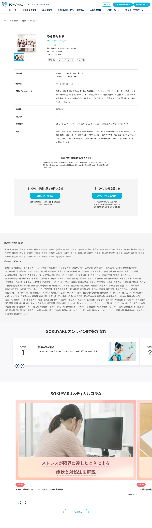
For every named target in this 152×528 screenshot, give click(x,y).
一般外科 (22, 274)
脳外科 (95, 289)
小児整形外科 (29, 267)
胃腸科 (35, 296)
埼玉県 (81, 249)
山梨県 (141, 249)
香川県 (134, 252)
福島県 (52, 249)
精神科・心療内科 (38, 303)
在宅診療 (61, 271)
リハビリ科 (41, 267)
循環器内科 (71, 306)
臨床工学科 (107, 274)
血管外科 (118, 281)
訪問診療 (101, 281)
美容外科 (77, 310)
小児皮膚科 (52, 267)
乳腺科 (143, 281)
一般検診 (122, 296)
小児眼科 (18, 281)
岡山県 (105, 252)
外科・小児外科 (60, 299)
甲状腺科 (52, 278)
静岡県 (22, 252)
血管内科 (52, 271)
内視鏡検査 (85, 289)
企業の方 (106, 4)
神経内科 (131, 296)
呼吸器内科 (10, 306)
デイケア (46, 292)
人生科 (70, 296)
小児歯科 (133, 289)
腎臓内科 (9, 313)
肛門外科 (111, 310)
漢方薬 (74, 281)
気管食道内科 (130, 306)
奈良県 (74, 252)
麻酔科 (26, 313)
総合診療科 (81, 278)
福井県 (134, 249)
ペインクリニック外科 (60, 281)
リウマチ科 (104, 303)
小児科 (52, 306)
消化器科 (9, 303)
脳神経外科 (141, 310)
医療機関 (15, 20)
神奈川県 (104, 249)
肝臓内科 (56, 285)
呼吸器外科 (21, 306)
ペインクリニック (82, 274)
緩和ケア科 (25, 285)
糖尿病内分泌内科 (114, 267)
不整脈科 (94, 285)
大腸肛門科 (95, 274)
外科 (29, 306)
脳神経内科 (130, 310)
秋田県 (37, 249)
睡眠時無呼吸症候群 (80, 285)
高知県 (8, 256)
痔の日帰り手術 (11, 289)
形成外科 (61, 306)
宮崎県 (52, 256)
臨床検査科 (83, 281)
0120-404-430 (46, 195)
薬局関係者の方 (141, 4)
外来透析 (137, 278)
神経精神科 (113, 278)
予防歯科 (127, 281)
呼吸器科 (119, 299)
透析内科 (101, 296)
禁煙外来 (9, 299)
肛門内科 (37, 292)
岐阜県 (15, 252)
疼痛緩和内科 (101, 278)
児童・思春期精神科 (90, 292)
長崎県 (30, 256)
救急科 (90, 278)
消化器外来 (74, 289)
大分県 (44, 256)
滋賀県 (44, 252)
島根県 (98, 252)
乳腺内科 (37, 281)
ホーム (6, 20)
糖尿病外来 (127, 292)
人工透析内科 (96, 271)
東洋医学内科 (90, 296)
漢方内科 (110, 299)
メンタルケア (115, 292)
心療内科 (81, 306)
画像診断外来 (125, 278)
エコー (30, 289)
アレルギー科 (73, 303)
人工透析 (70, 274)
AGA (138, 296)
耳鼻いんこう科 (98, 310)
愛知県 (30, 252)
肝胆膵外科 (118, 271)
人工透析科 (32, 274)
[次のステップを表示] (22, 366)
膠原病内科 (114, 285)
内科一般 (60, 274)
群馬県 (74, 249)
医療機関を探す (29, 10)
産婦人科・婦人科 (21, 303)
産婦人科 (31, 310)
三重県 (37, 252)
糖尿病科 (26, 278)
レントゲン (38, 289)
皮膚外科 (43, 296)
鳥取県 (90, 252)
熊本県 (37, 256)
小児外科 (44, 306)
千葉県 (88, 249)
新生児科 (89, 267)
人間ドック (9, 296)
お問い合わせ (113, 10)
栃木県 (66, 249)
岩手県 (22, 249)
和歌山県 (82, 252)
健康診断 (104, 292)
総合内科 (55, 292)
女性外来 (18, 267)
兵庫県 (66, 252)
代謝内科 (9, 281)
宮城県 (30, 249)
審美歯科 (27, 281)
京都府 (52, 252)
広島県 (112, 252)
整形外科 (113, 306)
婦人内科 (78, 296)
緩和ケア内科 (78, 267)
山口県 (119, 252)
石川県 (127, 249)
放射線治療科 (33, 271)
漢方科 (44, 278)
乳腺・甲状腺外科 (29, 299)
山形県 (44, 249)
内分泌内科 (134, 303)
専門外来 (110, 289)
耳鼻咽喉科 (141, 299)
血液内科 (18, 313)
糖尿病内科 (67, 310)
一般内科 (103, 285)
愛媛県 (141, 252)
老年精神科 (111, 296)
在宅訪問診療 (64, 267)
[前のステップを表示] (17, 366)
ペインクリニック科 (47, 274)
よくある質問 (95, 10)
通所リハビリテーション (70, 292)
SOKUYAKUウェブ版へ (107, 195)
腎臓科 (135, 271)
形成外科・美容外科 (77, 299)
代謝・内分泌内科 (45, 299)
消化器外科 (21, 310)
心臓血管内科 (11, 274)
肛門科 (17, 299)
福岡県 (24, 20)
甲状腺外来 (138, 292)
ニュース (12, 10)
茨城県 (59, 249)
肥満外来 (46, 281)
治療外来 (53, 296)
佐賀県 (22, 256)
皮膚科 (45, 310)
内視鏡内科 (129, 299)
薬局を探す (47, 10)
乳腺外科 (91, 299)
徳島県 (127, 252)
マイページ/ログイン (134, 10)
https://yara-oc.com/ (55, 40)
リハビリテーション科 (119, 303)
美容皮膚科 (61, 303)
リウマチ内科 (83, 271)
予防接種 (48, 289)
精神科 (58, 310)
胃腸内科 (120, 310)
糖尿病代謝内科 (130, 267)
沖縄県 (68, 256)
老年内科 (87, 310)
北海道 (8, 249)
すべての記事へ (76, 512)
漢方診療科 (21, 271)
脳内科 (128, 271)
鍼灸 (122, 285)
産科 (39, 310)
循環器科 (100, 299)
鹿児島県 (60, 256)
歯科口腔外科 (121, 289)
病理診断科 (72, 271)
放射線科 (104, 306)
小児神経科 (125, 274)
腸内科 (44, 271)
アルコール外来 (132, 285)
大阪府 (59, 252)
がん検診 (65, 285)
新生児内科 (99, 267)
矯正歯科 (51, 303)
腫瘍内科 (108, 271)
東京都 (96, 249)
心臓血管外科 (93, 306)
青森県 (15, 249)
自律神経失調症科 (13, 278)
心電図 (23, 289)
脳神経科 (36, 278)
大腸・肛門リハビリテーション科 (18, 292)
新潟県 (112, 249)
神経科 (135, 281)
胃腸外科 (61, 278)
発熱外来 (9, 267)
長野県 (8, 252)
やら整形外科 (34, 20)
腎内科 (102, 289)
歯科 (121, 306)
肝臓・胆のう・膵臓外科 (41, 285)
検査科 (116, 274)
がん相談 (62, 296)
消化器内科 (10, 310)
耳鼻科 (109, 281)
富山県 (119, 249)
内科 (143, 303)
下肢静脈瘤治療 (12, 285)
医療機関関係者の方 (123, 4)
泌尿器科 (141, 306)
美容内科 (71, 278)
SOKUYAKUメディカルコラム (71, 10)
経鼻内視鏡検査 (60, 289)
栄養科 (93, 281)
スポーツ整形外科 (23, 296)
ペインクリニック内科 (89, 303)
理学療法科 (10, 271)
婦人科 (36, 306)
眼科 (51, 310)
